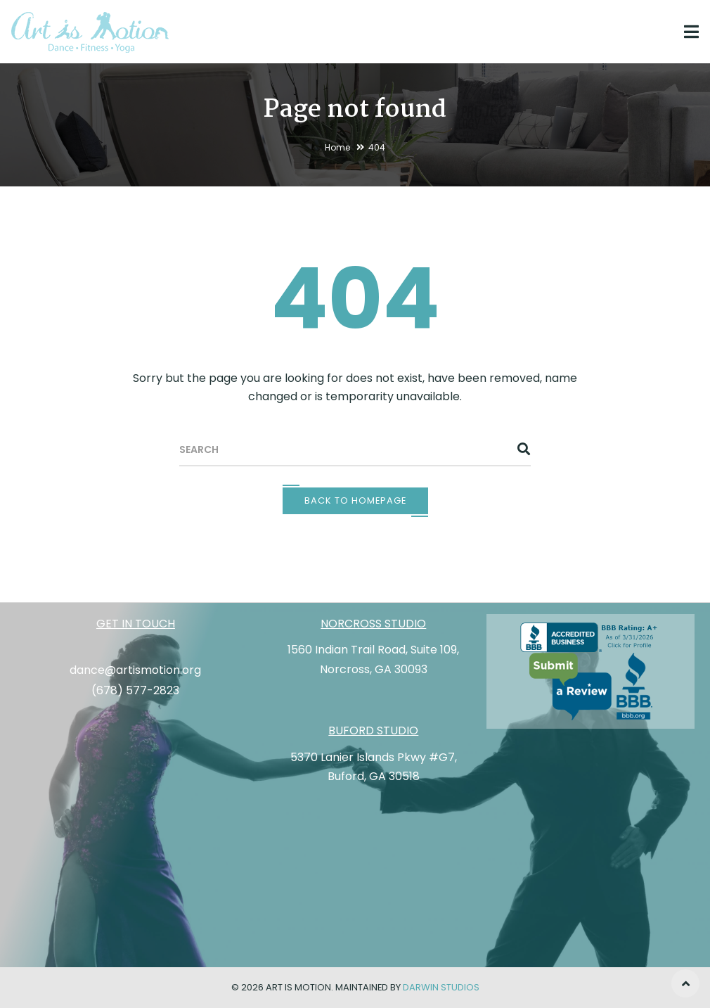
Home (337, 147)
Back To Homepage (355, 500)
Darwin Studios (441, 987)
